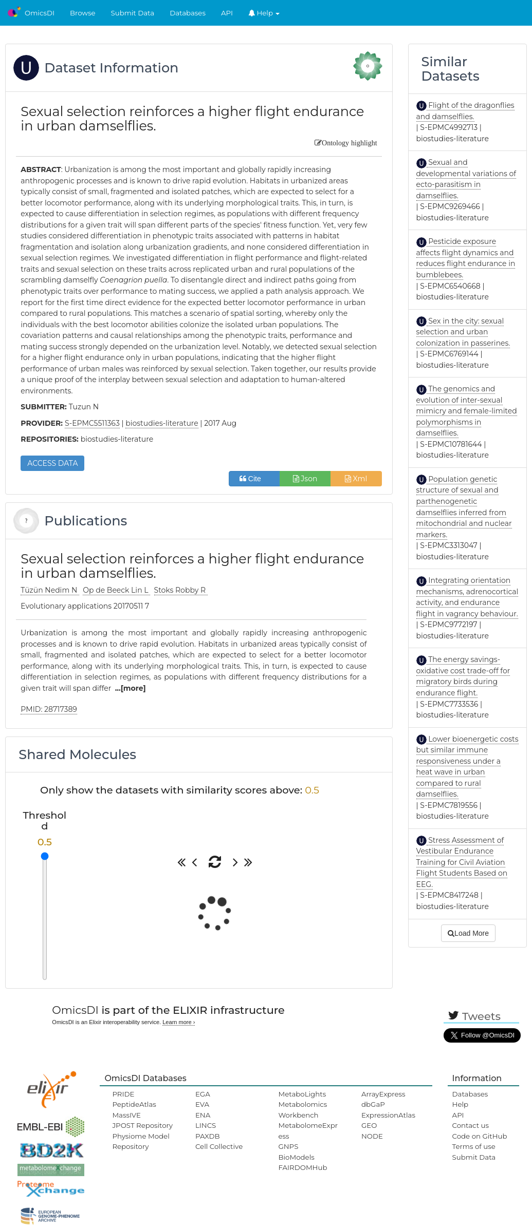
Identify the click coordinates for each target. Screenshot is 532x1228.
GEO (369, 1125)
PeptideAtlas (134, 1104)
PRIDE (123, 1094)
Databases (188, 13)
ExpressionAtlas (388, 1115)
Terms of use (474, 1146)
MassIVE (126, 1115)
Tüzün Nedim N (50, 590)
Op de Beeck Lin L (116, 590)
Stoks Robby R (181, 590)
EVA (202, 1104)
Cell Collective (219, 1146)
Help (264, 13)
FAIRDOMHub (302, 1167)
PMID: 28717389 (49, 709)
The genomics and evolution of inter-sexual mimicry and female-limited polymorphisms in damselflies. (466, 411)
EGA (202, 1094)
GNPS (288, 1146)
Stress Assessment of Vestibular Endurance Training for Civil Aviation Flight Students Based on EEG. (462, 862)
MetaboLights (302, 1094)
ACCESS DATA (52, 463)
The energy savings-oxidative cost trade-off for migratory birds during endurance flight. (463, 676)
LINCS (205, 1125)
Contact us (470, 1125)
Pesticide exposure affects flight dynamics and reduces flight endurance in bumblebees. (466, 258)
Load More (468, 933)
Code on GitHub (479, 1136)
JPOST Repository (142, 1125)
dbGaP (373, 1104)
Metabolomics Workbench (302, 1109)
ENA (202, 1115)
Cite (254, 479)
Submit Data (133, 13)
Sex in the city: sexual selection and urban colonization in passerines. (463, 332)
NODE (372, 1136)
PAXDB (207, 1136)
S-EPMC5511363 (92, 423)
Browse (83, 13)
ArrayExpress (383, 1094)
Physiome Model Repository (140, 1141)
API (227, 13)
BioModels (296, 1157)
